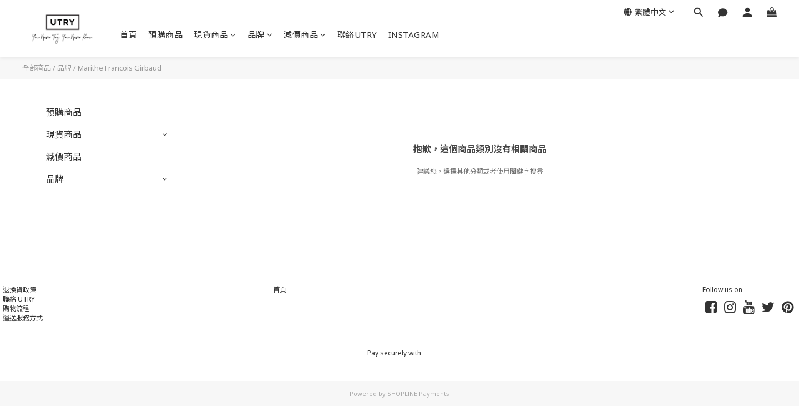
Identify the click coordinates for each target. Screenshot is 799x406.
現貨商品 (215, 34)
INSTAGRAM (414, 34)
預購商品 (165, 34)
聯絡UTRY (357, 34)
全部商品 (36, 68)
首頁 (128, 34)
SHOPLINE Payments (418, 393)
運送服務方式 (23, 318)
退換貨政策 (19, 289)
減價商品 (305, 34)
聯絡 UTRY (19, 299)
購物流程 (16, 308)
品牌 (260, 34)
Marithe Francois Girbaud (119, 68)
